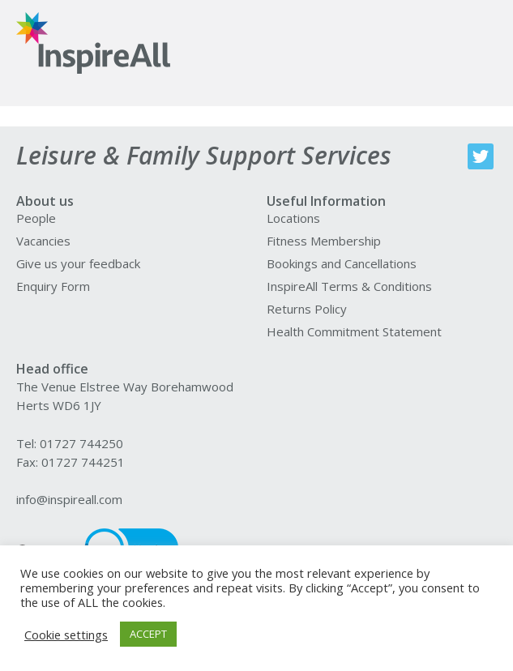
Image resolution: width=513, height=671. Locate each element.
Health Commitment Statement (354, 331)
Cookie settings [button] (66, 634)
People (36, 218)
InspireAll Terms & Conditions (349, 286)
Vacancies (43, 241)
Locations (293, 218)
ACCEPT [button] (148, 633)
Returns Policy (307, 309)
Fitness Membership (324, 241)
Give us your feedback (78, 263)
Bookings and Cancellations (342, 263)
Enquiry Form (53, 286)
